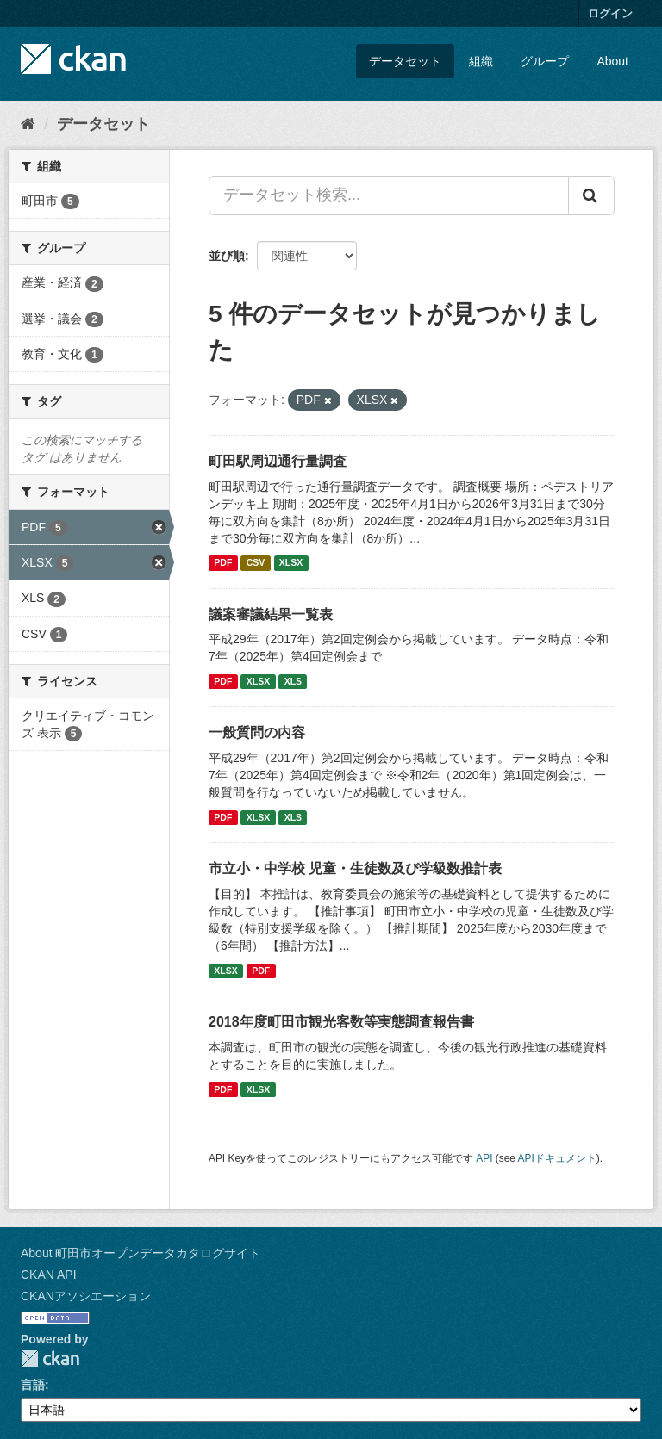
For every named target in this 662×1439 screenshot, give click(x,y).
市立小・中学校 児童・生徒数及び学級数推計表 (355, 868)
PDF (223, 563)
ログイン (610, 13)
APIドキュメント (557, 1158)
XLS (293, 681)
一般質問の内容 (257, 732)
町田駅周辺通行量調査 (278, 461)
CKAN (50, 1358)
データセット (405, 61)
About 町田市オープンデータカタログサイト (140, 1253)
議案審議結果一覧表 (271, 614)
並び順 (227, 256)
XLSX (291, 563)
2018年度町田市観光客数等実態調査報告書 (341, 1021)
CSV (256, 563)
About (612, 61)
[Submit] (591, 195)
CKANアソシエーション (86, 1296)
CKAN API (49, 1274)
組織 (481, 61)
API (484, 1158)
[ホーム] (28, 124)
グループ (545, 61)
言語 (33, 1385)
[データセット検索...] (389, 195)
